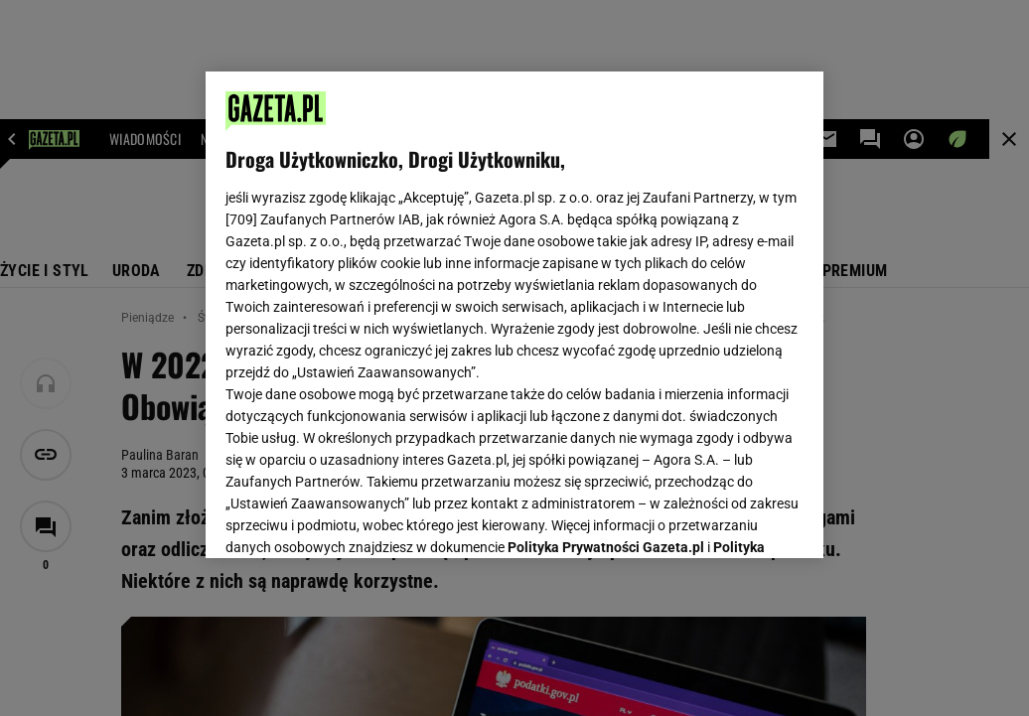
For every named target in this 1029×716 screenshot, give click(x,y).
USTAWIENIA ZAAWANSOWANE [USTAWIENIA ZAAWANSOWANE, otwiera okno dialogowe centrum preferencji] (356, 518)
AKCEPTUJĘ (736, 519)
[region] (514, 315)
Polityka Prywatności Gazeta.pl (606, 295)
